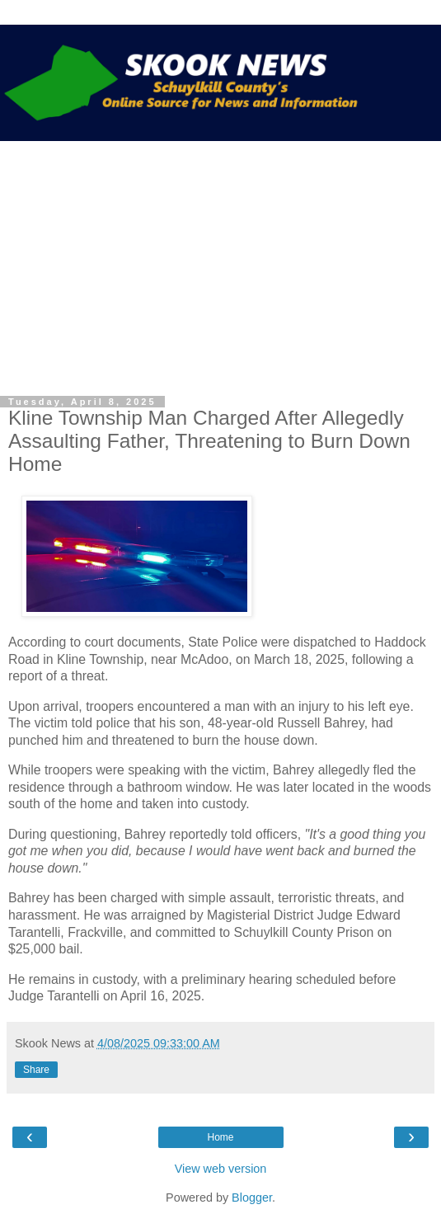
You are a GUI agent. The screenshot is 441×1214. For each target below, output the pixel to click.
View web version (221, 1168)
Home (220, 1137)
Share (36, 1069)
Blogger (252, 1197)
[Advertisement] (220, 264)
